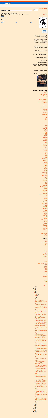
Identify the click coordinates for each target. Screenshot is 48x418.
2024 (34, 287)
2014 (34, 405)
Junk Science (45, 178)
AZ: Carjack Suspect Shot (38, 318)
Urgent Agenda (45, 221)
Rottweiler (46, 210)
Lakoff (46, 117)
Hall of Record (45, 169)
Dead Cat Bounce (45, 149)
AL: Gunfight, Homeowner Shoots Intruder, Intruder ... (41, 351)
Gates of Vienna (45, 162)
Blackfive (46, 132)
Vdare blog (46, 222)
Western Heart (45, 96)
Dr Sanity (46, 153)
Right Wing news (45, 208)
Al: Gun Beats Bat (37, 353)
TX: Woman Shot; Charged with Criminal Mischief (40, 380)
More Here (2, 16)
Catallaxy (46, 251)
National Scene (45, 192)
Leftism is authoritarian (44, 114)
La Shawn (46, 181)
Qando (46, 202)
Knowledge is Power (45, 180)
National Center (45, 191)
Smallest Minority (45, 215)
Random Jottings (45, 204)
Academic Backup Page (44, 101)
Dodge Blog (46, 152)
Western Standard (45, 225)
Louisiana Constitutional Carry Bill (39, 334)
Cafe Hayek (46, 241)
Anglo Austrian (45, 261)
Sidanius (46, 118)
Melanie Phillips (45, 267)
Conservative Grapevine (44, 144)
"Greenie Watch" (45, 95)
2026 (34, 286)
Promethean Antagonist (44, 201)
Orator (46, 196)
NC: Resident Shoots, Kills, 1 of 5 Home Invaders (40, 306)
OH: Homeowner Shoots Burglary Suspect (40, 375)
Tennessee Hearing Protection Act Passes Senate (40, 399)
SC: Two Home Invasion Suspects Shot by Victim (40, 304)
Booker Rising (45, 135)
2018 (34, 292)
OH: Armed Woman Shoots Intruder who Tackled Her (41, 322)
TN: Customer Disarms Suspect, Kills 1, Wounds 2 (41, 324)
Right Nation (45, 207)
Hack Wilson (45, 168)
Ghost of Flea (45, 164)
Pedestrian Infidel (45, 199)
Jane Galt (46, 243)
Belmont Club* (45, 130)
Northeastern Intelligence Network (43, 194)
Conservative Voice (45, 145)
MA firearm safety (45, 185)
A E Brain (46, 250)
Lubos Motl (46, 183)
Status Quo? (45, 113)
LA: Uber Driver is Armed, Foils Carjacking (40, 391)
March (35, 401)
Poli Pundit (46, 200)
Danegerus (46, 148)
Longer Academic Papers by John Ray (42, 99)
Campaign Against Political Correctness (42, 263)
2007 (34, 410)
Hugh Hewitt (45, 171)
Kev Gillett (46, 252)
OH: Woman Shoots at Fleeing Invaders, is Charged (41, 302)
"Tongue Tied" (45, 92)
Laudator (46, 182)
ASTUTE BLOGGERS (44, 128)
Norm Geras (45, 264)
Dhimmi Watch (45, 150)
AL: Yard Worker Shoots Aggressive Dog (39, 336)
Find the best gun (45, 160)
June (35, 298)
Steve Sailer (46, 216)
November (36, 294)
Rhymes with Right (45, 206)
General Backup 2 (45, 102)
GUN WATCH (6, 3)
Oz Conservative (45, 254)
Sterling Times (45, 271)
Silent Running (45, 214)
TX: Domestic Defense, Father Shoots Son (40, 339)
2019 (34, 291)
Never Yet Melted (45, 193)
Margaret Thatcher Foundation (43, 186)
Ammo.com (46, 127)
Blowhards (46, 134)
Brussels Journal (45, 137)
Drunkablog (46, 154)
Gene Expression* (45, 163)
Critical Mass (45, 146)
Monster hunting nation (44, 190)
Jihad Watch (45, 176)
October (36, 295)
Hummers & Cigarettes (44, 172)
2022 (34, 289)
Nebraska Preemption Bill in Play (38, 362)
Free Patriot (46, 161)
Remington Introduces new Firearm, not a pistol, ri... (41, 301)
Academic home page (44, 100)
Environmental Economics (44, 242)
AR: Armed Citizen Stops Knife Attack (39, 370)
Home (16, 22)
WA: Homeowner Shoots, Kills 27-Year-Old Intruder (41, 350)
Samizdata (46, 270)
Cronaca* (46, 147)
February (36, 402)
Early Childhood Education (44, 233)
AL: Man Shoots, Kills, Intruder (38, 385)
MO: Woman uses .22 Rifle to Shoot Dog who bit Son (41, 366)
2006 (34, 411)
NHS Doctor (46, 268)
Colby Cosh (46, 142)
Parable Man (45, 198)
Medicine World (45, 188)
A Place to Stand (45, 276)
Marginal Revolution (45, 245)
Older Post (30, 22)
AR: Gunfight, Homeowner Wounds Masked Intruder (41, 319)
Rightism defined (45, 109)
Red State (46, 205)
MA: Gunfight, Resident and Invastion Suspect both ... (41, 346)
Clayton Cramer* (45, 140)
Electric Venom (45, 156)
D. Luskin (46, 244)
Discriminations (45, 151)
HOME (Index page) (45, 14)
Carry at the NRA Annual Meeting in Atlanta (40, 317)
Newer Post (2, 22)
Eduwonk (46, 234)
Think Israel (46, 281)
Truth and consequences (44, 219)
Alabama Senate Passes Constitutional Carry (40, 344)
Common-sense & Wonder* (44, 143)
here (44, 68)
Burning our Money (45, 262)
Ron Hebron (46, 209)
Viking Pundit (45, 223)
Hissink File (46, 253)
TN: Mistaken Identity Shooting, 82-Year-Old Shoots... (41, 398)
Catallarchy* (46, 139)
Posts (35, 9)
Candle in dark (45, 138)
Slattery (46, 255)
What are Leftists (45, 112)
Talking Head (45, 218)
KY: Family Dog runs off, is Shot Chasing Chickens (41, 382)
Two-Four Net (45, 220)
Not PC (46, 195)
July (35, 297)
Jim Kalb (46, 177)
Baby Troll (46, 129)
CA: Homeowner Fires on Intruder (39, 390)
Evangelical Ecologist (44, 159)
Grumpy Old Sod (45, 166)
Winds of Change (45, 228)
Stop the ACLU (45, 217)
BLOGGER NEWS (45, 133)
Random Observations (44, 203)
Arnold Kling (46, 240)
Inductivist (46, 174)
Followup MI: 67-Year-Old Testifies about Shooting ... (41, 392)
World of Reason (45, 229)
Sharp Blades (45, 212)
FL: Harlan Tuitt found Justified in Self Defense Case (41, 365)
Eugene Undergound (44, 158)
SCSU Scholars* (45, 211)
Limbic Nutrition (45, 266)
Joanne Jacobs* (45, 235)
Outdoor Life (45, 197)
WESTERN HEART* (45, 256)
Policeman (46, 269)
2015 (34, 404)
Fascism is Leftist (45, 111)
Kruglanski (46, 119)
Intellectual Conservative (44, 175)
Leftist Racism (45, 110)
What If (46, 226)
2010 (34, 408)
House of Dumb (45, 265)
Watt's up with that (45, 224)
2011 (34, 407)
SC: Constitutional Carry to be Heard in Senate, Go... (41, 348)
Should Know (45, 213)
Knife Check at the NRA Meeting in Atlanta (40, 300)
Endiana (46, 157)
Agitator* (46, 125)
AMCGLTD (46, 126)
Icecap (46, 173)
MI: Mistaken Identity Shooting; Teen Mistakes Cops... (41, 345)
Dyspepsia (46, 155)
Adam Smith (45, 239)
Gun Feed (46, 167)
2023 (34, 288)
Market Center (45, 187)
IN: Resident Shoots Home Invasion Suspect (40, 374)
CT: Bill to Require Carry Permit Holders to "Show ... (41, 383)
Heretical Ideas (45, 170)
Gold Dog (46, 165)
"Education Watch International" (43, 94)
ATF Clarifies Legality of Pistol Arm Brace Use (40, 316)
